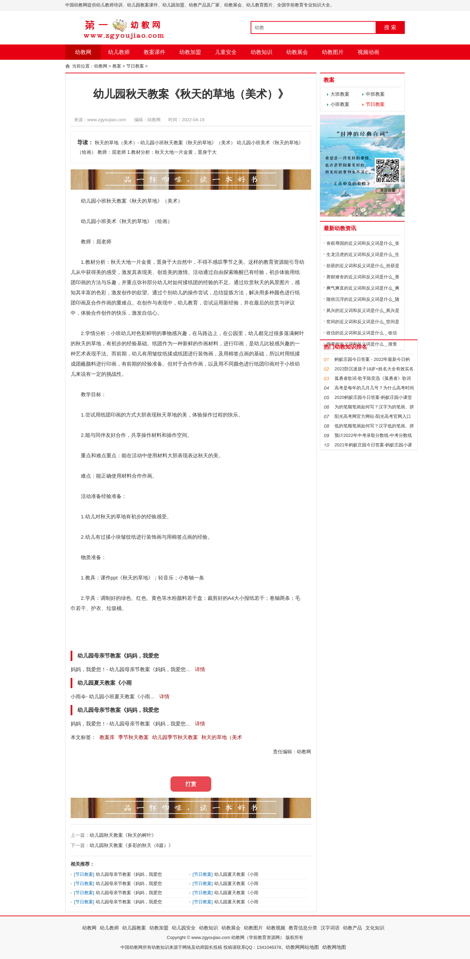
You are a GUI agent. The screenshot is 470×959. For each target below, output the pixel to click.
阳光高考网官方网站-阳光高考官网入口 (373, 416)
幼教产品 (352, 927)
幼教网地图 (334, 947)
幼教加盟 (190, 52)
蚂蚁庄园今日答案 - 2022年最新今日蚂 (372, 359)
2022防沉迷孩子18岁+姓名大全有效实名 (374, 368)
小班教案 (339, 104)
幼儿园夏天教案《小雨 (236, 874)
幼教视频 (275, 927)
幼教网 (83, 52)
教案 (116, 66)
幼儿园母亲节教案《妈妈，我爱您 (129, 874)
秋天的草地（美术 (221, 737)
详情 (199, 669)
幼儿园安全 (184, 927)
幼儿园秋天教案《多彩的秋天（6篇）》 (131, 845)
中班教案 (375, 94)
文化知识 (374, 927)
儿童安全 (226, 52)
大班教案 (339, 94)
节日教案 (135, 66)
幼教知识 (261, 52)
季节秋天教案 (133, 737)
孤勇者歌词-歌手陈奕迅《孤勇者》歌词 (373, 378)
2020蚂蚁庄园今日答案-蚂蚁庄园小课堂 (373, 397)
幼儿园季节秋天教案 (175, 737)
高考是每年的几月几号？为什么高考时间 (374, 387)
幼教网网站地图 (302, 947)
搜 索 (390, 27)
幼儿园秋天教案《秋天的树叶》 (123, 835)
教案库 (107, 737)
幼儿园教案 (134, 927)
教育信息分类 (303, 927)
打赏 (190, 784)
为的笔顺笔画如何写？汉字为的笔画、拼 (374, 406)
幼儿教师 (119, 52)
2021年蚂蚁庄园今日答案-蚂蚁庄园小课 (373, 444)
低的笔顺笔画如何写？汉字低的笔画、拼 (374, 425)
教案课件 (154, 52)
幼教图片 (333, 52)
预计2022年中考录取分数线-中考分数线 (373, 435)
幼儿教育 (188, 303)
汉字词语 (330, 927)
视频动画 (368, 52)
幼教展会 (297, 52)
